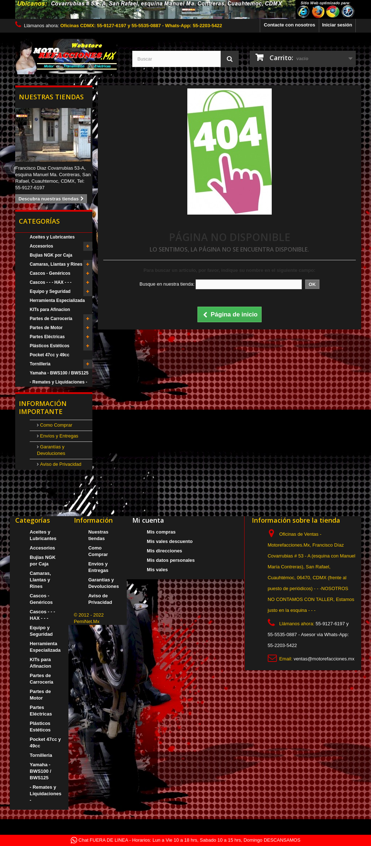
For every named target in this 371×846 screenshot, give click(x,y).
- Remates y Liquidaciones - (58, 382)
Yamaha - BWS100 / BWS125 (59, 373)
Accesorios (41, 246)
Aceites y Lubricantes (52, 237)
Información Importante (43, 407)
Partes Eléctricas (47, 336)
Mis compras (161, 532)
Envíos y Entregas (58, 436)
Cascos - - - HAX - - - (50, 282)
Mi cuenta (148, 520)
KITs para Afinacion (50, 309)
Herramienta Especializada (57, 300)
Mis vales (157, 569)
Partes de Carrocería (51, 318)
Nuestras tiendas (51, 96)
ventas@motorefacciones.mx (323, 659)
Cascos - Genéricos (50, 273)
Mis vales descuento (169, 541)
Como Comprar (55, 425)
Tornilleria (40, 363)
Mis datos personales (171, 560)
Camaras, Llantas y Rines (56, 264)
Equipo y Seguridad (50, 291)
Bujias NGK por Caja (51, 255)
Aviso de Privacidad (60, 464)
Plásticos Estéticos (49, 345)
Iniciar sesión (337, 25)
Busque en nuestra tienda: (167, 284)
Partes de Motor (46, 327)
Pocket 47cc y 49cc (49, 354)
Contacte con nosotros (289, 25)
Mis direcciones (164, 550)
